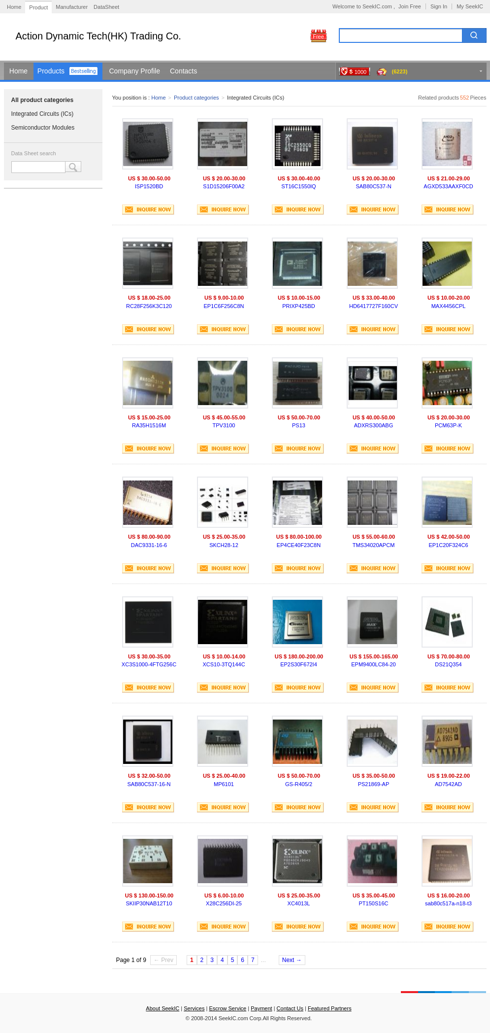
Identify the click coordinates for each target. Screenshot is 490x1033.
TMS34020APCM (374, 545)
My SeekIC (470, 6)
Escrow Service (227, 1008)
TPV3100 (224, 425)
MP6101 (224, 784)
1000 (360, 72)
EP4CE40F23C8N (299, 545)
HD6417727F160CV (373, 306)
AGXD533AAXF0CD (448, 186)
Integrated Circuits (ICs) (42, 113)
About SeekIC (162, 1008)
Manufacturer (72, 7)
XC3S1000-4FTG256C (149, 664)
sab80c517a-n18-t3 (448, 903)
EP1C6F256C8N (224, 306)
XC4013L (299, 903)
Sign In (438, 6)
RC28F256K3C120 (149, 306)
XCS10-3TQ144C (223, 664)
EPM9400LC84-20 (373, 664)
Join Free (409, 6)
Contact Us (290, 1008)
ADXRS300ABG (373, 425)
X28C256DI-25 (224, 903)
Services (194, 1008)
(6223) (400, 71)
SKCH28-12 (223, 545)
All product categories (42, 100)
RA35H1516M (149, 425)
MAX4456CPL (448, 306)
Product (38, 7)
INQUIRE (148, 210)
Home (14, 7)
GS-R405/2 (298, 784)
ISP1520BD (149, 186)
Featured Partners (330, 1008)
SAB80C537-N (373, 186)
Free (318, 36)
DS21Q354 (448, 664)
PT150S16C (374, 903)
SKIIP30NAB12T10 (149, 903)
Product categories (196, 98)
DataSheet (106, 7)
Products (51, 71)
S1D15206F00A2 (223, 186)
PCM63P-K (448, 425)
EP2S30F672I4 (298, 664)
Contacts (183, 71)
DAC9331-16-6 (149, 545)
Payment (261, 1008)
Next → (292, 960)
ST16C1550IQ (298, 186)
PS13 (298, 425)
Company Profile (135, 71)
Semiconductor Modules (43, 127)
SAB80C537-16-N (148, 784)
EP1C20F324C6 (448, 545)
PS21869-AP (374, 784)
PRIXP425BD (298, 306)
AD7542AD (448, 784)
